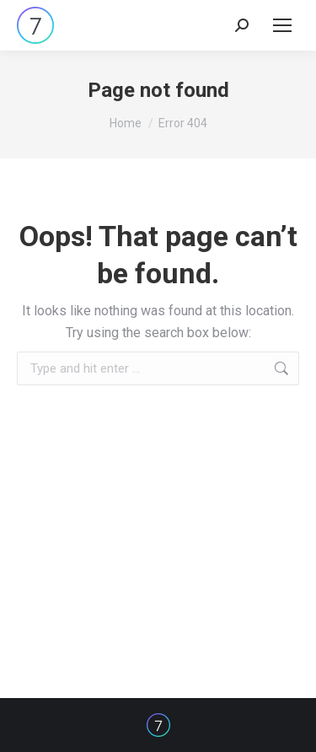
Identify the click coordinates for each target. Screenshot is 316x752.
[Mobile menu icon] (282, 25)
